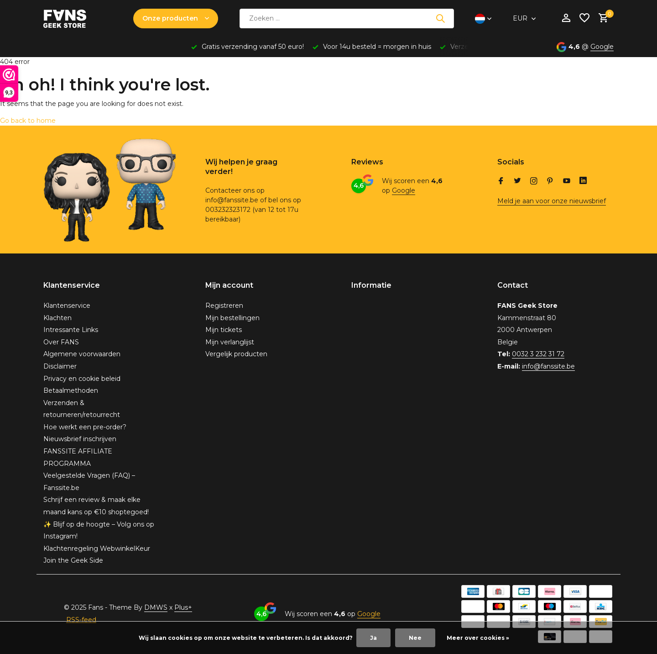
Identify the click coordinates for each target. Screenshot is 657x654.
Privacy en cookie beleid (81, 378)
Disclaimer (60, 366)
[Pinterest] (550, 181)
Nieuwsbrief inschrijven (79, 439)
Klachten (57, 318)
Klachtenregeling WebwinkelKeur (96, 548)
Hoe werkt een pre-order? (84, 427)
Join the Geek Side (73, 560)
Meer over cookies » (478, 637)
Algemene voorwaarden (81, 354)
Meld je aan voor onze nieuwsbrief (551, 201)
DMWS (155, 607)
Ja (373, 637)
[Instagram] (533, 181)
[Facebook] (501, 181)
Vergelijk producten (236, 354)
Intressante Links (70, 330)
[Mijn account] (566, 18)
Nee (415, 637)
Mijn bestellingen (232, 318)
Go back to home (28, 120)
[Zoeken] (347, 18)
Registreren (224, 305)
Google (602, 46)
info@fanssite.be (548, 366)
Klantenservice (66, 305)
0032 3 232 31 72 (538, 354)
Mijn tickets (223, 330)
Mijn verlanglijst (229, 342)
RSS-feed (81, 620)
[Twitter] (517, 181)
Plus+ (183, 607)
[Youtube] (566, 181)
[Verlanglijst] (584, 18)
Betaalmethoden (70, 390)
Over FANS (61, 342)
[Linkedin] (583, 181)
